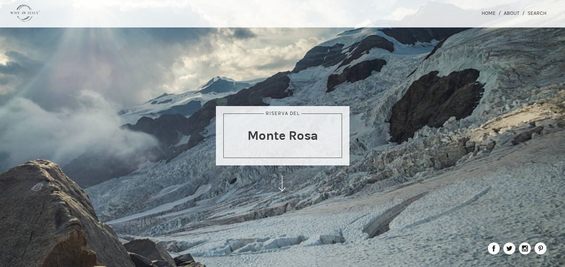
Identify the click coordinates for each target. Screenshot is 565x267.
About (511, 13)
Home (489, 13)
